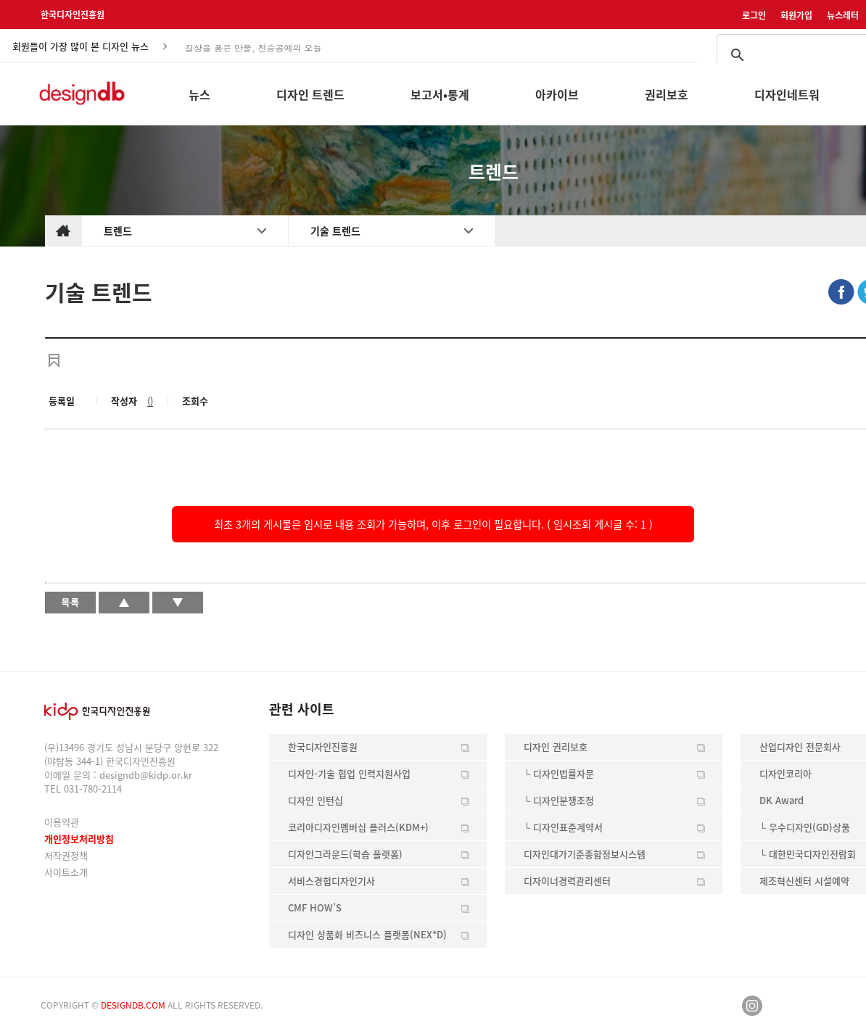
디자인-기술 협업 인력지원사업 (349, 773)
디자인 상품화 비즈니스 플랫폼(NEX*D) (367, 934)
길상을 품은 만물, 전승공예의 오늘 (253, 47)
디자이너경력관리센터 (567, 881)
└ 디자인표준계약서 (563, 827)
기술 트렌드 (335, 230)
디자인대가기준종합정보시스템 (585, 854)
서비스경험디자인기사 (331, 881)
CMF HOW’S (315, 907)
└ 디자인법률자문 (559, 773)
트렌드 (118, 230)
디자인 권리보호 (555, 746)
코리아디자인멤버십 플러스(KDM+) (358, 827)
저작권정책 (66, 855)
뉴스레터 (843, 15)
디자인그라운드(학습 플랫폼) (345, 854)
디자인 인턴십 (315, 800)
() (150, 401)
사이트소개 (66, 872)
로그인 (754, 15)
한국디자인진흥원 (72, 14)
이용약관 (61, 822)
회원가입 (796, 15)
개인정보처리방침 (79, 838)
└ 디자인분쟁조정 (559, 800)
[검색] (811, 55)
